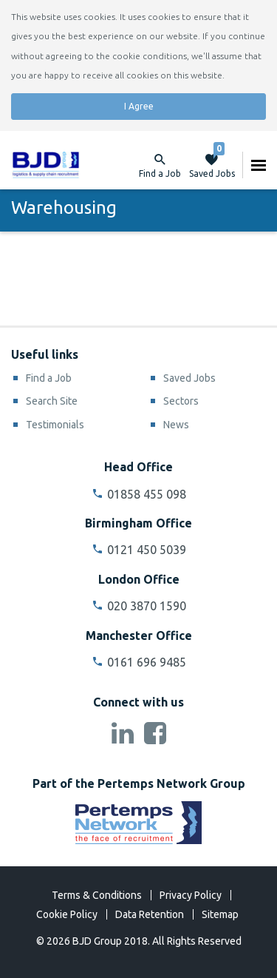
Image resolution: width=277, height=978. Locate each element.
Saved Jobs (212, 165)
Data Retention (149, 914)
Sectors (181, 401)
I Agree (139, 106)
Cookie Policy (67, 914)
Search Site (52, 401)
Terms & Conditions (97, 895)
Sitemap (220, 914)
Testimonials (55, 425)
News (176, 425)
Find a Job (49, 378)
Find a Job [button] (160, 173)
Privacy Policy (191, 895)
